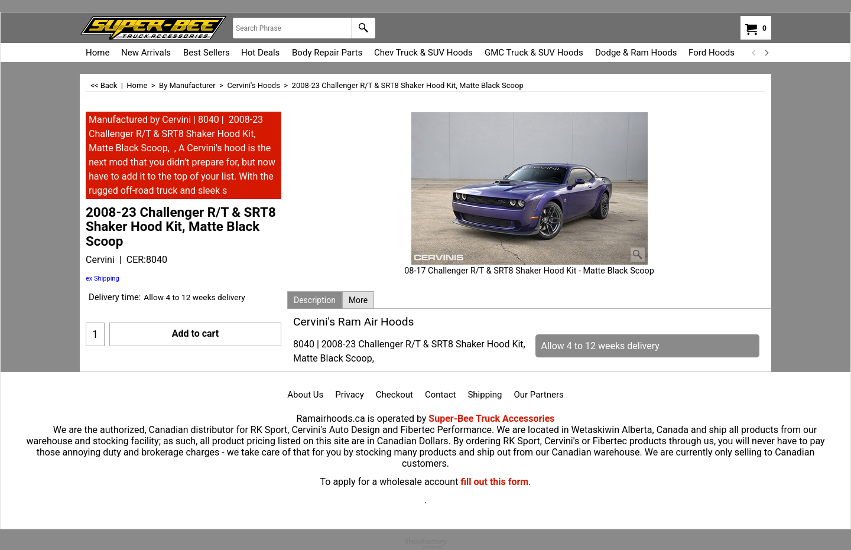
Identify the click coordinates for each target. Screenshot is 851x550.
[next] (766, 52)
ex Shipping (102, 278)
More (358, 300)
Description (315, 300)
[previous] (754, 52)
